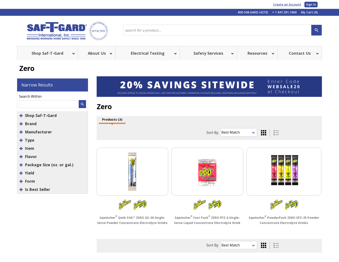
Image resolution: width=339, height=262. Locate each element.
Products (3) (112, 119)
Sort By (212, 132)
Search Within (30, 96)
